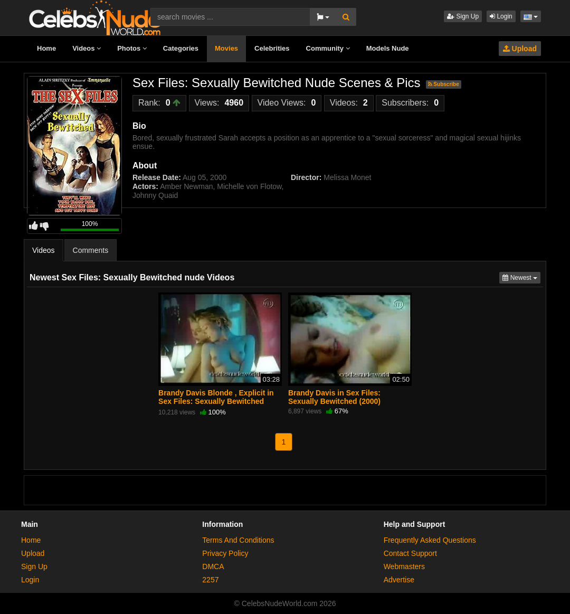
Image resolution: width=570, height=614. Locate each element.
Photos (132, 48)
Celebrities (271, 48)
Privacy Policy (225, 553)
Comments (91, 250)
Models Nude (387, 48)
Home (46, 48)
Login (501, 16)
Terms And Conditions (238, 540)
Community (328, 48)
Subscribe (443, 84)
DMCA (213, 566)
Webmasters (404, 566)
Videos (86, 48)
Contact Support (410, 553)
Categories (180, 48)
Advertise (399, 579)
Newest (521, 276)
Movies (226, 48)
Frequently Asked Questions (430, 540)
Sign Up (463, 16)
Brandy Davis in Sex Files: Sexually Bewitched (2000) (334, 397)
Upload (520, 48)
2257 (210, 579)
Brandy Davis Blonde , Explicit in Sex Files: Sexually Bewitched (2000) (216, 401)
